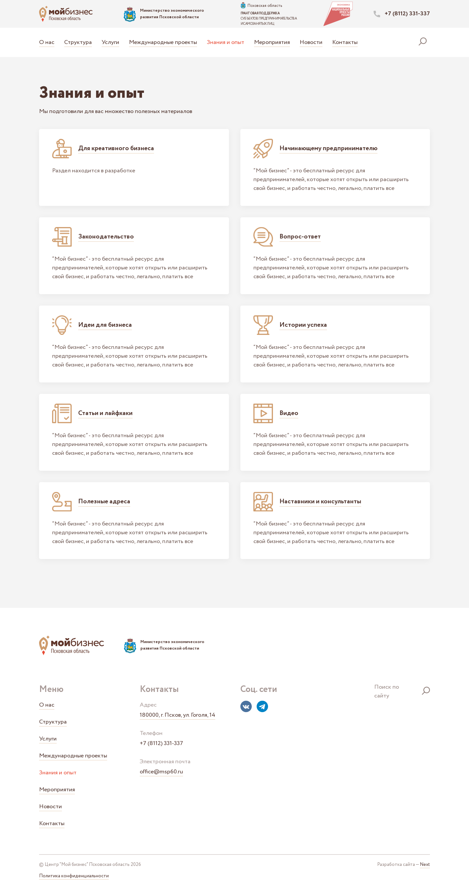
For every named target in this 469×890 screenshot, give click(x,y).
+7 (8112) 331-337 (161, 743)
